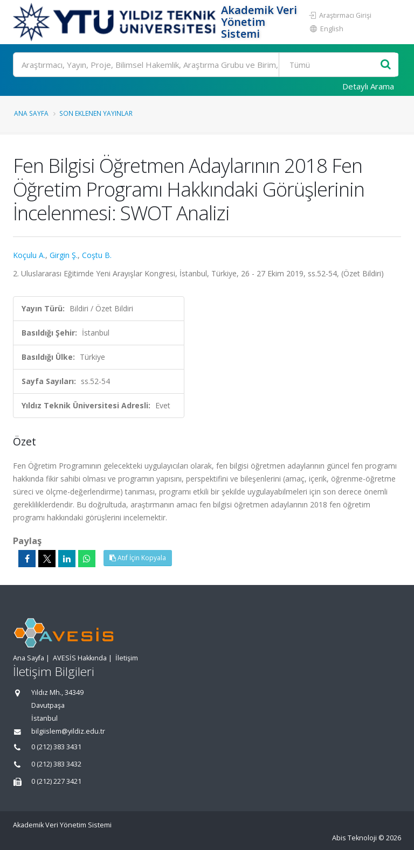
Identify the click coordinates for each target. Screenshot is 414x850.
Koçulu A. (29, 255)
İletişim (126, 658)
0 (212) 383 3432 (56, 764)
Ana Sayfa (31, 113)
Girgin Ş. (64, 255)
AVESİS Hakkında (80, 658)
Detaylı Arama (368, 86)
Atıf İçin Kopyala (137, 557)
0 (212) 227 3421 (56, 781)
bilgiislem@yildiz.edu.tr (68, 731)
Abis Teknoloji (354, 837)
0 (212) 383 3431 (56, 746)
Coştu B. (97, 255)
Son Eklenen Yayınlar (96, 113)
